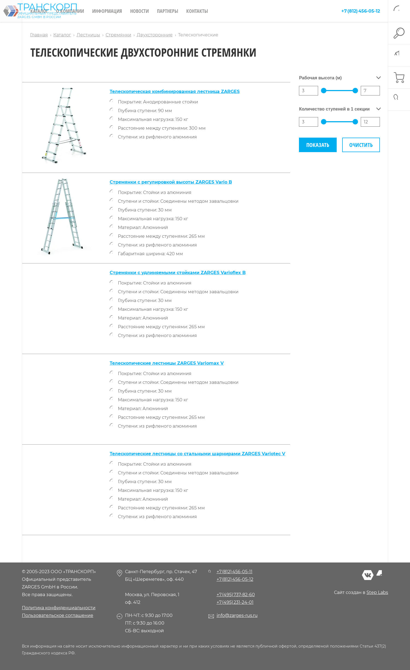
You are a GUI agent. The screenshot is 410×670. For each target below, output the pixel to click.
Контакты (197, 11)
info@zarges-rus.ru (237, 615)
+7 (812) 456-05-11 (234, 571)
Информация (107, 11)
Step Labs (377, 592)
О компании (70, 11)
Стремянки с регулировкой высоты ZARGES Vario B (171, 182)
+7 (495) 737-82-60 (236, 594)
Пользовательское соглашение (57, 615)
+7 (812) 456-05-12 (360, 11)
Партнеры (167, 11)
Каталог (39, 11)
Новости (139, 11)
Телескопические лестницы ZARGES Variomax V (167, 363)
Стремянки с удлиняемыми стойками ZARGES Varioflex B (178, 272)
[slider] (323, 90)
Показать (317, 145)
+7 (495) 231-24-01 (235, 602)
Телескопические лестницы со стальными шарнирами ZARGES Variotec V (197, 453)
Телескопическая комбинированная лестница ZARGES (175, 91)
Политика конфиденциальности (58, 607)
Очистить (361, 145)
